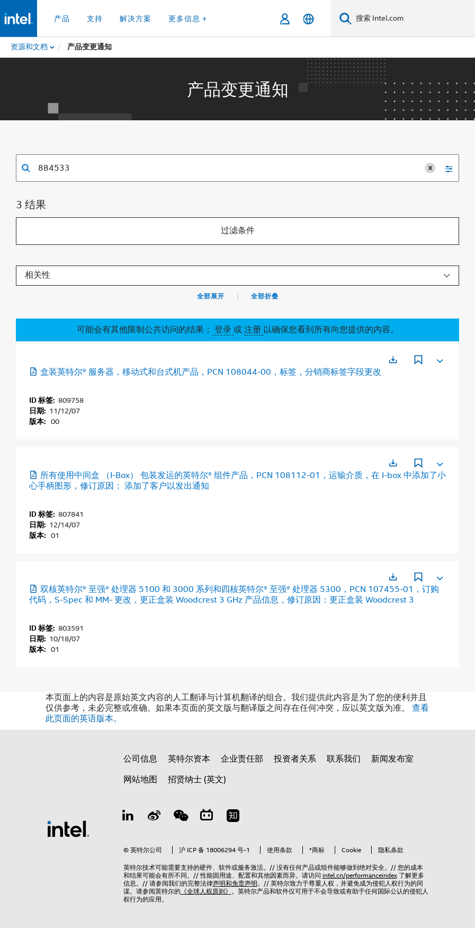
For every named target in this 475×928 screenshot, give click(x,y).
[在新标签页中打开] (393, 359)
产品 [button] (62, 18)
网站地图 (140, 779)
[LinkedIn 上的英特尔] (128, 817)
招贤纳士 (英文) (197, 779)
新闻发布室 (392, 759)
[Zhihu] (233, 817)
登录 (223, 329)
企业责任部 (242, 759)
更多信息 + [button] (187, 18)
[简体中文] (308, 19)
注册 (253, 329)
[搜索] (345, 18)
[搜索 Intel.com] (413, 18)
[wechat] (181, 817)
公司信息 (140, 759)
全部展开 (211, 296)
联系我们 (344, 759)
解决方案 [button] (135, 18)
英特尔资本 (189, 759)
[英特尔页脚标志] (68, 828)
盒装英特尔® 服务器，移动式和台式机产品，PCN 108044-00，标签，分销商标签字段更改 (205, 372)
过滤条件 (238, 230)
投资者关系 (295, 759)
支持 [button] (95, 18)
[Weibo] (154, 817)
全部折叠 (265, 296)
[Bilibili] (207, 817)
